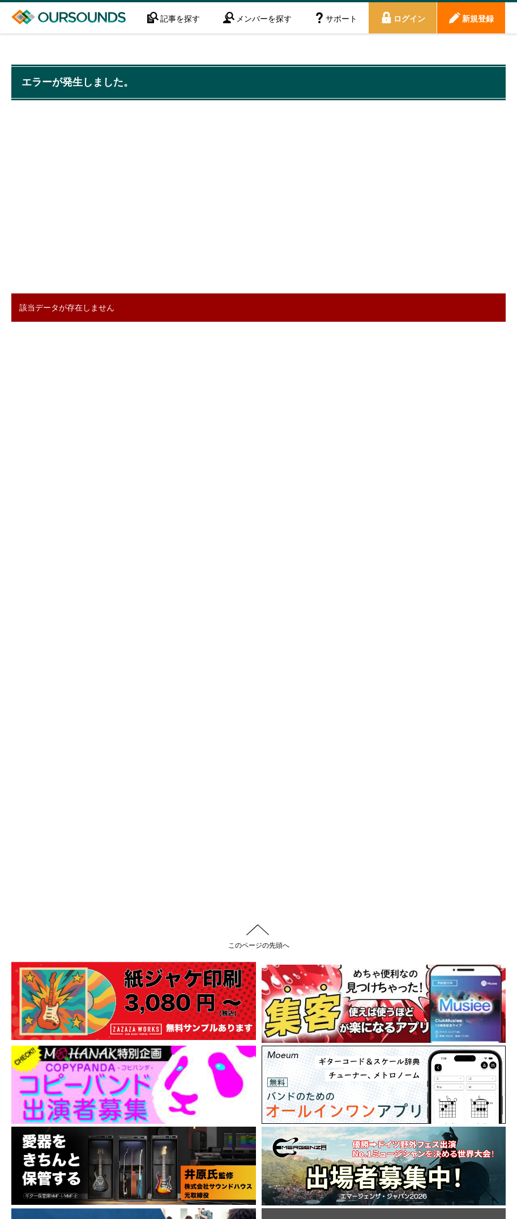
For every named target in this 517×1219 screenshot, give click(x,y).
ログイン (409, 18)
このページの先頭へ (258, 944)
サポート (341, 18)
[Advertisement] (217, 198)
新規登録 (478, 18)
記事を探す (180, 18)
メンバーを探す (264, 18)
